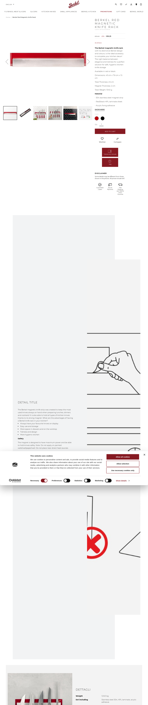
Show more (100, 114)
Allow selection (122, 683)
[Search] (116, 6)
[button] (7, 66)
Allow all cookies (123, 677)
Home (8, 22)
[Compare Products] (126, 7)
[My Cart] (141, 6)
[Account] (131, 7)
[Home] (74, 6)
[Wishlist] (121, 7)
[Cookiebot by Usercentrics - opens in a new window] (15, 700)
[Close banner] (144, 674)
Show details (121, 700)
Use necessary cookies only (122, 690)
